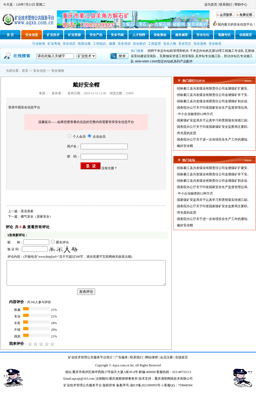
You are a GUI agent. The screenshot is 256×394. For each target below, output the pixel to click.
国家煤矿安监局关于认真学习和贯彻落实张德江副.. (213, 120)
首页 (25, 71)
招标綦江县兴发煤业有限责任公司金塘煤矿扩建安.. (213, 88)
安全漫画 (57, 71)
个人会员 (77, 136)
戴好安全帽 (185, 146)
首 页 (10, 35)
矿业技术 (53, 35)
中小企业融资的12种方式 (195, 114)
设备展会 (160, 35)
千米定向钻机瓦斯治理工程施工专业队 (217, 51)
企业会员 (97, 136)
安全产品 (96, 35)
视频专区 (224, 35)
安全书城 (117, 35)
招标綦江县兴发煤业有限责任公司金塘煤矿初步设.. (213, 101)
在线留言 (245, 35)
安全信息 (31, 35)
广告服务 (121, 357)
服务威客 (181, 35)
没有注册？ (109, 168)
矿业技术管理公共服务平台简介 (90, 357)
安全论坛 (202, 35)
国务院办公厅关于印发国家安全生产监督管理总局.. (213, 107)
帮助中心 (240, 4)
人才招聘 (138, 35)
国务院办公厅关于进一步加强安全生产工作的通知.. (213, 139)
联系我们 (225, 4)
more (248, 81)
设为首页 (210, 4)
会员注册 (166, 357)
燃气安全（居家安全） (37, 216)
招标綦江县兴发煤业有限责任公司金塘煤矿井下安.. (213, 95)
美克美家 (27, 211)
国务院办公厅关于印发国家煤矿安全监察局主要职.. (213, 127)
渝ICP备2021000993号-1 (146, 385)
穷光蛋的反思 (186, 133)
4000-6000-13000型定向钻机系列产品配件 (164, 61)
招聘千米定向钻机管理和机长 (168, 51)
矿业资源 (74, 35)
